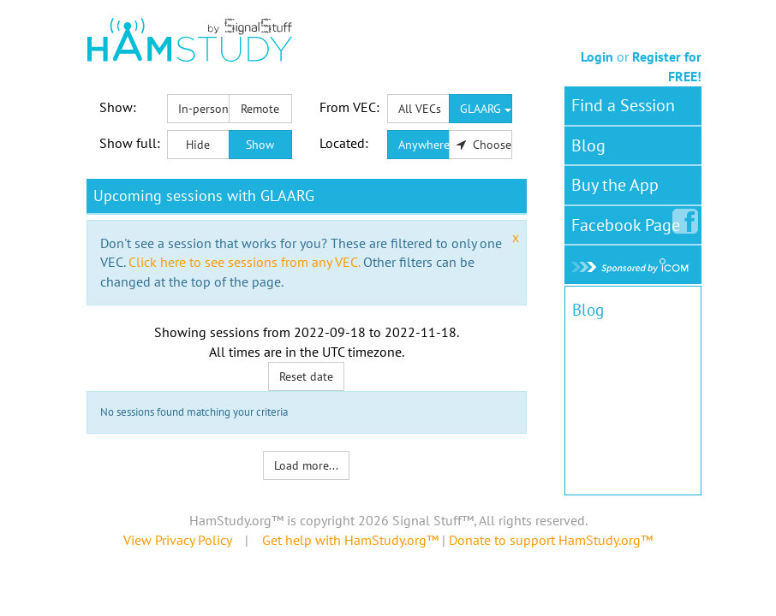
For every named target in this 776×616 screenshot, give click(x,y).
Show (260, 144)
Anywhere (424, 144)
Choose (484, 144)
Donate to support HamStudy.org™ (551, 539)
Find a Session (623, 105)
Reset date (306, 376)
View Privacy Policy (177, 539)
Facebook (629, 221)
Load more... (306, 465)
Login (597, 56)
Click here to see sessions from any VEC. (244, 261)
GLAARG (485, 108)
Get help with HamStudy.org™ (350, 539)
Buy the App (615, 185)
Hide (198, 144)
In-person (203, 108)
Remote (260, 108)
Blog (588, 145)
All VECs (419, 108)
